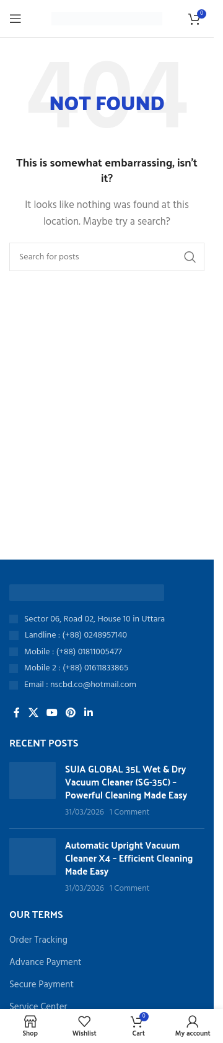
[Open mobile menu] (15, 18)
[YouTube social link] (51, 713)
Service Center (38, 1007)
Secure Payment (41, 985)
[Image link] (86, 592)
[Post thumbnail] (32, 790)
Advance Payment (45, 962)
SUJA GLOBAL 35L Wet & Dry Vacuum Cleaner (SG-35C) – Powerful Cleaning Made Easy (126, 781)
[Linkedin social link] (88, 713)
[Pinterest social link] (71, 713)
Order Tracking (38, 940)
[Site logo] (106, 18)
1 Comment (130, 812)
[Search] (106, 257)
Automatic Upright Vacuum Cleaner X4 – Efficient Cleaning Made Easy (129, 857)
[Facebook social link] (16, 713)
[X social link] (33, 713)
